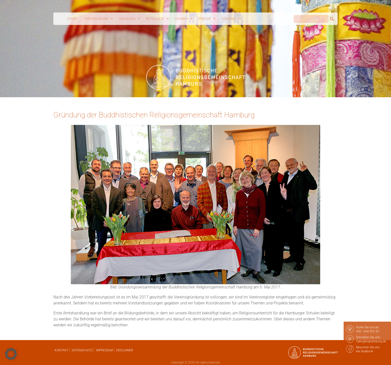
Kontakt (61, 350)
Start (72, 19)
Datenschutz (82, 350)
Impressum (104, 350)
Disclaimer (124, 350)
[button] (11, 354)
